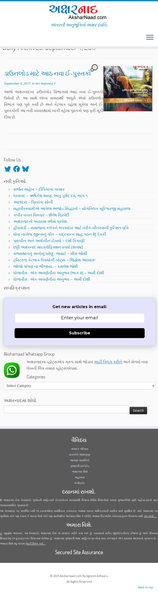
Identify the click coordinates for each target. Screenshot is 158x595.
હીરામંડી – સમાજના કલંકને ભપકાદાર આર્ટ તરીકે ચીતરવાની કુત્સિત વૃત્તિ (71, 227)
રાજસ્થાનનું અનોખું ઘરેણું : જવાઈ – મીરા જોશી (50, 253)
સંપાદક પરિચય (79, 449)
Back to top (145, 587)
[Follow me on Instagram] (13, 38)
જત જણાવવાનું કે (45, 83)
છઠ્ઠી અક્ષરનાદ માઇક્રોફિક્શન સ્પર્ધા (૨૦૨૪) (48, 247)
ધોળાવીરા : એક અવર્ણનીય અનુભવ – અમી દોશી (51, 279)
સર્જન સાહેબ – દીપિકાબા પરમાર (39, 189)
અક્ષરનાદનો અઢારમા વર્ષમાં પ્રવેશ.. (40, 221)
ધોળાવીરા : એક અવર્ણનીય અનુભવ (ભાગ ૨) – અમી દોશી (58, 272)
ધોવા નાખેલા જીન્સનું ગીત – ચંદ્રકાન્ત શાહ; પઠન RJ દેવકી (59, 234)
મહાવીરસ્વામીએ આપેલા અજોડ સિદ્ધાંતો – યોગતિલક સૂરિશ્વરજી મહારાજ (71, 208)
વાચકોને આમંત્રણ (79, 454)
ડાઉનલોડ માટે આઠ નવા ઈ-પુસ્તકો (47, 73)
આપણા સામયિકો (80, 460)
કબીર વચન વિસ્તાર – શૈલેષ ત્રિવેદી (41, 215)
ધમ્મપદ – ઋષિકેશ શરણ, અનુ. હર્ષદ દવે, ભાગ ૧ (50, 195)
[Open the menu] (150, 37)
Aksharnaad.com (71, 576)
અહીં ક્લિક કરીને (108, 362)
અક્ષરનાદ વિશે (80, 471)
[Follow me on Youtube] (17, 38)
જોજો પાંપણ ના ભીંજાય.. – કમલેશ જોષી (45, 266)
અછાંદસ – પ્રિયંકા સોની (33, 202)
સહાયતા (80, 477)
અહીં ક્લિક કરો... (35, 543)
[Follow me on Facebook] (10, 38)
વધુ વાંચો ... (150, 516)
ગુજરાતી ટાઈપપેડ (79, 466)
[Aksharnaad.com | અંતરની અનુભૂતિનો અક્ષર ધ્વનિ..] (79, 12)
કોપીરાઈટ (79, 483)
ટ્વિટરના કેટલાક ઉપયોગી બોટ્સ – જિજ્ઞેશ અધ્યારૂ (54, 260)
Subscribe (79, 333)
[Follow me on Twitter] (7, 38)
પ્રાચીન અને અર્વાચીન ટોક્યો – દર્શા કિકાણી (49, 240)
